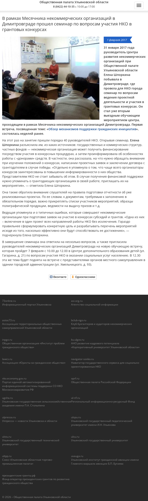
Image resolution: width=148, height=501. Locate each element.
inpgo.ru (7, 339)
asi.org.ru (77, 301)
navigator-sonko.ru (82, 359)
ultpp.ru (6, 456)
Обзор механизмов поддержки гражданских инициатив (92, 129)
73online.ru (9, 301)
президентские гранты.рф (18, 475)
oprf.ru (75, 378)
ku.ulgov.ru (77, 339)
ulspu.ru (76, 417)
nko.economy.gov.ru (14, 378)
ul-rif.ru (75, 398)
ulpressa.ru (9, 417)
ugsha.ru (7, 398)
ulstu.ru (6, 436)
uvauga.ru (77, 456)
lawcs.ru (7, 359)
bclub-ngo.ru (78, 320)
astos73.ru (8, 320)
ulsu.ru (75, 436)
